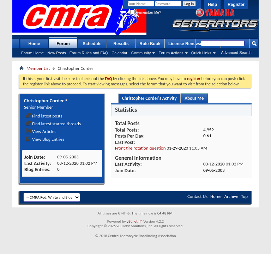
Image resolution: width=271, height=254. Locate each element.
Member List (38, 68)
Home (34, 43)
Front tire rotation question (140, 148)
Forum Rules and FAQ (89, 53)
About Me (194, 98)
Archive (231, 196)
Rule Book (149, 43)
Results (120, 43)
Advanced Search (236, 52)
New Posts (56, 53)
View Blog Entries (44, 139)
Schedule (92, 43)
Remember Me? (145, 12)
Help (212, 4)
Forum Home (32, 53)
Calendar (119, 53)
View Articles (40, 131)
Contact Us (197, 196)
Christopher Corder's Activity (149, 98)
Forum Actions (170, 53)
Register (236, 4)
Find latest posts (43, 116)
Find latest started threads (53, 123)
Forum (63, 43)
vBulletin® (135, 221)
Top (244, 196)
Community (141, 53)
